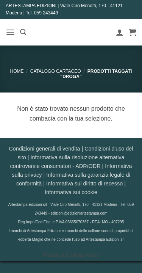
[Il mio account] (119, 32)
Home (17, 71)
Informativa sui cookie (71, 192)
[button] (10, 32)
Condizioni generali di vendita (44, 149)
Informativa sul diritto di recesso (84, 183)
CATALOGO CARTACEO (55, 71)
